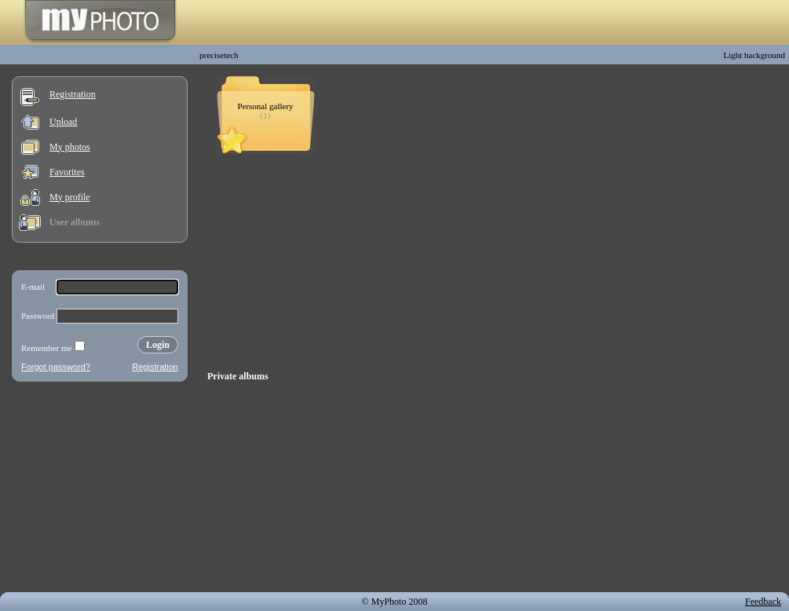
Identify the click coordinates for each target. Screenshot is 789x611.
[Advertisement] (99, 490)
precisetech (218, 55)
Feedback (763, 601)
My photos (69, 146)
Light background (754, 55)
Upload (63, 121)
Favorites (67, 171)
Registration (72, 94)
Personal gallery (265, 106)
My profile (69, 197)
